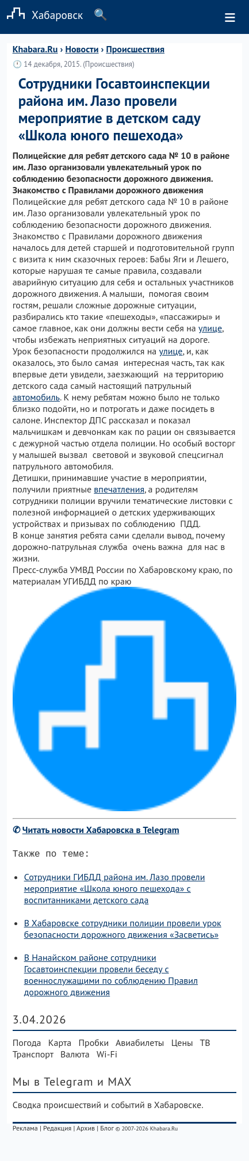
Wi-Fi (107, 1056)
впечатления (119, 489)
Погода (27, 1045)
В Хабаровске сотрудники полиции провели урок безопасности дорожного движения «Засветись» (122, 930)
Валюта (75, 1056)
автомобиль (36, 397)
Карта (59, 1045)
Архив (85, 1130)
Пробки (93, 1045)
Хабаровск (41, 14)
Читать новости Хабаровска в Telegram (100, 829)
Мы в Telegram (53, 1083)
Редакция (57, 1130)
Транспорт (33, 1056)
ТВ (205, 1045)
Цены (182, 1045)
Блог (106, 1130)
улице (210, 328)
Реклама (25, 1130)
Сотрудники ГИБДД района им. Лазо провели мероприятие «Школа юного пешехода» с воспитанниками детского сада (114, 890)
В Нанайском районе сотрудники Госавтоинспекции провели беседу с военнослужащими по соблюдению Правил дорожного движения (111, 977)
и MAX (114, 1083)
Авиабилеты (140, 1045)
